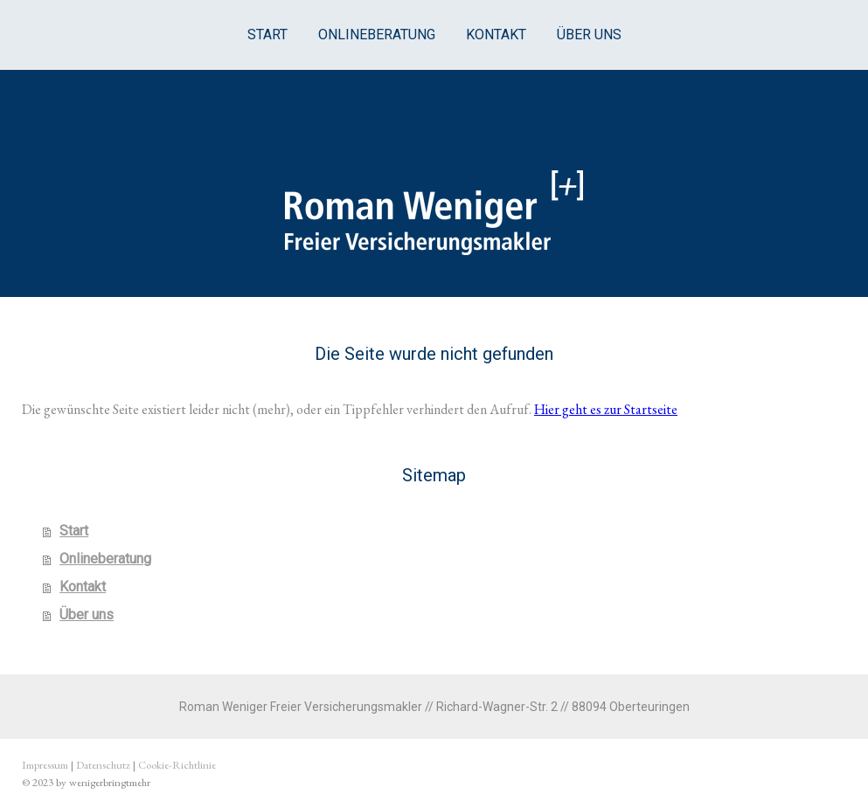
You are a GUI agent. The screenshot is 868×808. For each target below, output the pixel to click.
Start (267, 33)
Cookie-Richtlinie (177, 764)
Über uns (589, 33)
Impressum (45, 764)
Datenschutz (103, 764)
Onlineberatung (376, 33)
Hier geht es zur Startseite (605, 409)
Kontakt (496, 33)
